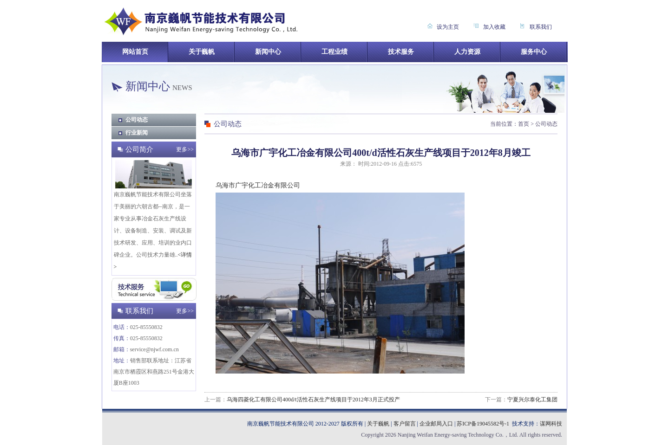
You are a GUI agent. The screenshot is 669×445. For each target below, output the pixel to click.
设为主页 (448, 27)
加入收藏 (494, 27)
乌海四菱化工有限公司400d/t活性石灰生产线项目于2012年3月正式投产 (313, 399)
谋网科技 (551, 423)
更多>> (185, 149)
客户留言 (405, 423)
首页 (523, 124)
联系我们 (541, 27)
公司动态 (136, 119)
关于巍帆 (378, 423)
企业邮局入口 (436, 423)
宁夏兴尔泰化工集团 (532, 399)
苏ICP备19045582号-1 (483, 423)
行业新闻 (136, 132)
